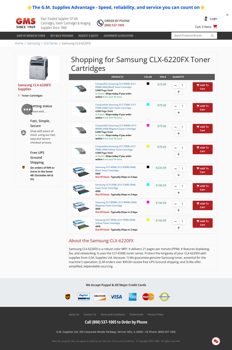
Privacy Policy (155, 314)
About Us (74, 314)
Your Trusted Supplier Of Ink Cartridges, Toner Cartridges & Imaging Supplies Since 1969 (65, 23)
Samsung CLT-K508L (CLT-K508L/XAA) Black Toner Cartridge (115, 169)
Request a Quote (88, 36)
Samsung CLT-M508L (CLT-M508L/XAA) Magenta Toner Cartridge (116, 204)
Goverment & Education (118, 36)
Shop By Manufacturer (31, 36)
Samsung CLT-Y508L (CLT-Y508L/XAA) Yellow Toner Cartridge (115, 221)
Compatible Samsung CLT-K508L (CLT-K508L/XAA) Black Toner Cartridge (115, 85)
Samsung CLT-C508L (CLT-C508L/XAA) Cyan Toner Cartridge (115, 186)
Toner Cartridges (31, 95)
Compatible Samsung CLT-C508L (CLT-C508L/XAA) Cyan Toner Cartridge (115, 106)
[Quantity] (182, 85)
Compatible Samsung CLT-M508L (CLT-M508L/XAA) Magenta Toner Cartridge (116, 127)
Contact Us (90, 314)
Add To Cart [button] (202, 87)
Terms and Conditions (112, 314)
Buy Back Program (61, 36)
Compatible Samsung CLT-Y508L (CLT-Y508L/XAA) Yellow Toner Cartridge (115, 148)
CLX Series (51, 43)
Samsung (33, 43)
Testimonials (136, 314)
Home (19, 43)
